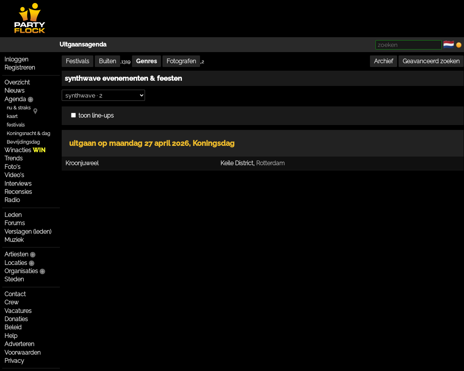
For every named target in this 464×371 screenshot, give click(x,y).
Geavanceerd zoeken (431, 61)
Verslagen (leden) (27, 231)
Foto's (12, 166)
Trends (13, 158)
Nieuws (14, 90)
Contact (15, 294)
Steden (14, 279)
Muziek (13, 239)
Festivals (77, 61)
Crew (11, 302)
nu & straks (18, 108)
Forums (14, 223)
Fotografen (181, 61)
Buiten (107, 61)
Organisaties (21, 271)
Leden (13, 214)
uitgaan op (129, 143)
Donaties (16, 319)
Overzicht (17, 82)
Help (10, 335)
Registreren (19, 67)
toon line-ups (92, 115)
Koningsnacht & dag (28, 133)
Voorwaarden (22, 352)
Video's (14, 175)
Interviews (18, 183)
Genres (146, 61)
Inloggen (16, 59)
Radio (12, 200)
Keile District (236, 163)
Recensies (18, 191)
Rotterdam (270, 163)
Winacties (24, 150)
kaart (12, 116)
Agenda (15, 99)
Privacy (14, 360)
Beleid (13, 327)
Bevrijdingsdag (23, 142)
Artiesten (16, 254)
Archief (383, 61)
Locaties (15, 262)
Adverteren (19, 344)
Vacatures (18, 310)
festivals (16, 125)
